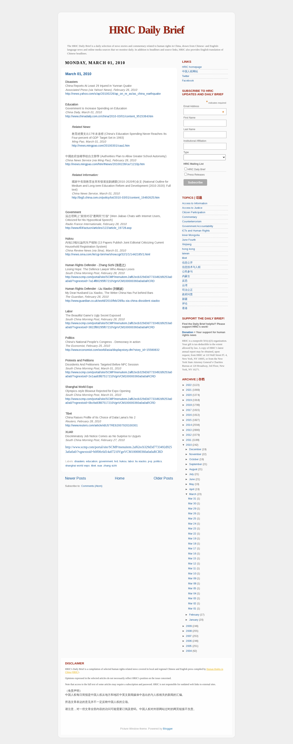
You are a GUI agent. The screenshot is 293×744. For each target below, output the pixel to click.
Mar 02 (192, 603)
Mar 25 (192, 518)
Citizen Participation (193, 212)
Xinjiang (186, 244)
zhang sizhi (110, 465)
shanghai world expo (77, 465)
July (192, 474)
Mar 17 (192, 548)
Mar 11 (192, 568)
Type (186, 152)
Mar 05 (192, 588)
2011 (189, 440)
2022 (189, 385)
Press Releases (196, 174)
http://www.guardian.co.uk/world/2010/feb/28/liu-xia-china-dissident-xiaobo (112, 300)
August (193, 469)
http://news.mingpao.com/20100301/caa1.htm (101, 145)
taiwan (185, 253)
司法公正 (187, 290)
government (106, 461)
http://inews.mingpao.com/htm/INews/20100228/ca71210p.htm (105, 164)
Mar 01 (192, 608)
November (195, 454)
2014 (189, 425)
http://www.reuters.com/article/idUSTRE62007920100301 (101, 425)
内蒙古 (186, 276)
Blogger (167, 728)
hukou (123, 461)
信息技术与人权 (191, 267)
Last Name (189, 129)
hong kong (188, 249)
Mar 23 (192, 528)
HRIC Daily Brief (146, 30)
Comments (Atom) (91, 486)
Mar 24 (192, 523)
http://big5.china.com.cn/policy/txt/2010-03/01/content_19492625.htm (116, 197)
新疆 (184, 299)
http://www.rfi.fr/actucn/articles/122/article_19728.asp (98, 227)
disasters (79, 461)
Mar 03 (192, 598)
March (193, 494)
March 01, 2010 (78, 74)
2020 (189, 395)
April (192, 489)
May (192, 484)
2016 (189, 415)
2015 (189, 420)
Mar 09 (192, 578)
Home (120, 478)
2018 (189, 405)
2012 (189, 434)
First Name (190, 117)
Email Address (204, 106)
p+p (150, 461)
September (196, 464)
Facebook (188, 80)
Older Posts (163, 478)
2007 (189, 636)
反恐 (184, 280)
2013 (189, 430)
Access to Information (194, 203)
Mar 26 (192, 513)
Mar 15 (192, 558)
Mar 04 (192, 593)
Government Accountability (197, 226)
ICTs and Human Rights (196, 230)
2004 (189, 651)
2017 (189, 410)
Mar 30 (192, 503)
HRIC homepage (192, 67)
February (194, 614)
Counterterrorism (191, 221)
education (91, 461)
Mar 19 (192, 538)
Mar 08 (192, 583)
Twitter (185, 76)
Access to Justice (192, 207)
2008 (189, 631)
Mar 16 (192, 553)
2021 (189, 389)
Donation (187, 332)
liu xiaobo (140, 461)
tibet (93, 465)
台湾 (184, 285)
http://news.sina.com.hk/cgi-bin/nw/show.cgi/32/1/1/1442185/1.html (107, 254)
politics (158, 461)
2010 (189, 444)
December (195, 449)
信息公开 (187, 262)
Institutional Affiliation (195, 140)
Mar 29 (192, 508)
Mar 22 (192, 533)
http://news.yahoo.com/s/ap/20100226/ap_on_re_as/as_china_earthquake (113, 93)
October (194, 459)
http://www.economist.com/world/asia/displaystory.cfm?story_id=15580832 (112, 349)
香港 (184, 308)
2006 (189, 641)
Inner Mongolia (191, 235)
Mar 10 (192, 573)
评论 (184, 303)
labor (131, 461)
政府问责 (187, 294)
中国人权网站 (190, 71)
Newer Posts (75, 478)
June (192, 479)
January (194, 619)
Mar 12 (192, 563)
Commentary (189, 217)
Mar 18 (192, 543)
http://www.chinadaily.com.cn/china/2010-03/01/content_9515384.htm (109, 116)
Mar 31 (192, 498)
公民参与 (187, 271)
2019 (189, 400)
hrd (116, 461)
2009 (189, 626)
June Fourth (189, 239)
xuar (99, 465)
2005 (189, 646)
